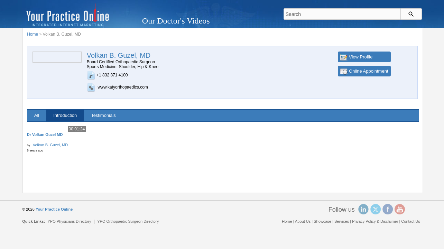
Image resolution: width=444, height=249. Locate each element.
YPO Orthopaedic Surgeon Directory (128, 221)
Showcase (322, 221)
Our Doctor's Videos (176, 20)
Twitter (375, 209)
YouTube (400, 209)
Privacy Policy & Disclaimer (375, 221)
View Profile (360, 56)
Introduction (65, 115)
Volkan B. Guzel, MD (50, 145)
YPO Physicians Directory (69, 221)
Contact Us (410, 221)
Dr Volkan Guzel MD (45, 134)
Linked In (363, 209)
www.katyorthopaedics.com (123, 87)
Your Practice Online (54, 209)
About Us (303, 221)
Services (341, 221)
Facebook (387, 209)
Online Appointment (368, 71)
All (36, 115)
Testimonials (103, 115)
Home (32, 34)
